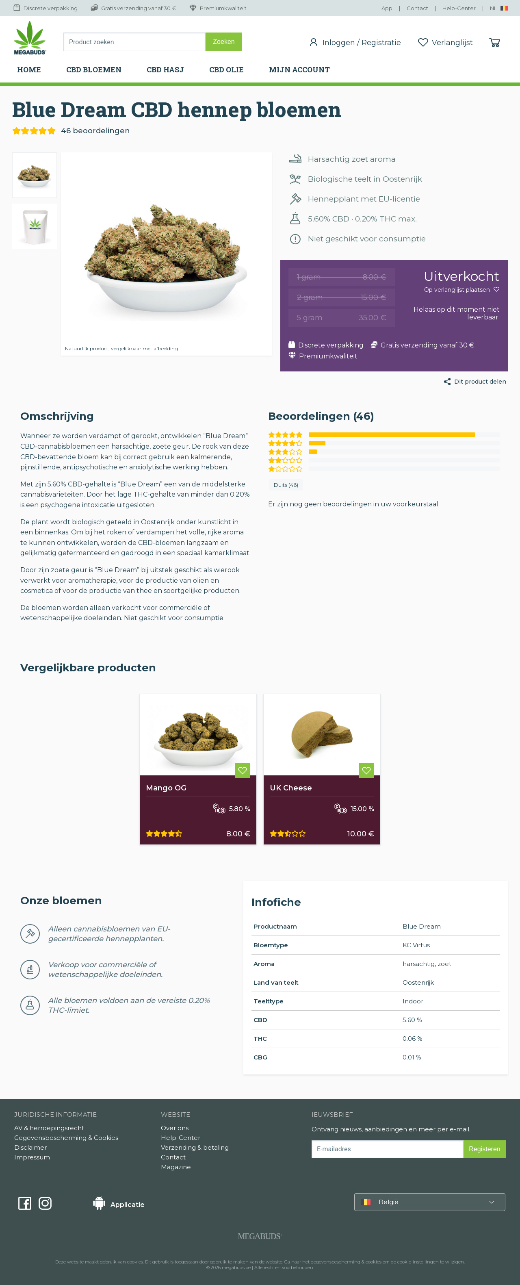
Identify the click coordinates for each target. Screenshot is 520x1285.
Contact (173, 1157)
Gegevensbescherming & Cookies (66, 1138)
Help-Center (180, 1138)
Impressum (32, 1157)
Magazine (176, 1167)
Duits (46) (286, 485)
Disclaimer (30, 1147)
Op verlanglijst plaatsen (462, 289)
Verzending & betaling (195, 1147)
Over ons (174, 1128)
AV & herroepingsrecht (49, 1128)
